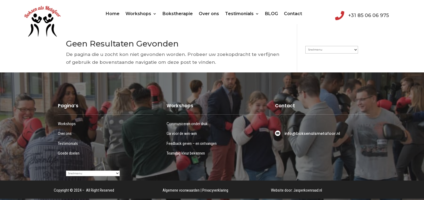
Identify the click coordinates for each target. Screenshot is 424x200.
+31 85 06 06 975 (368, 15)
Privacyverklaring (215, 190)
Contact (293, 13)
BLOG (271, 13)
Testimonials (239, 13)
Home (113, 13)
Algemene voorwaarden (181, 190)
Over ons (209, 13)
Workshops (138, 13)
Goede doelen (69, 153)
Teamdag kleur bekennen (186, 153)
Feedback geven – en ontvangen (192, 143)
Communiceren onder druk (187, 123)
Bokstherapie (178, 13)
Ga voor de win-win (182, 133)
